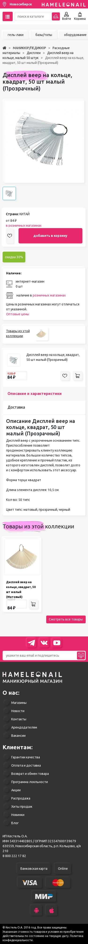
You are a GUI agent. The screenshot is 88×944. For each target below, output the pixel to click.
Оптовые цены (17, 314)
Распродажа (20, 798)
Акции (16, 790)
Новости (17, 711)
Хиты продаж (21, 806)
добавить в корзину (50, 236)
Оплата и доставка (26, 765)
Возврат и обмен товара (30, 774)
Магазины (19, 703)
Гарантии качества (25, 757)
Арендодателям (24, 727)
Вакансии (18, 735)
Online (63, 868)
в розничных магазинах (24, 225)
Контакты (18, 719)
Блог (15, 823)
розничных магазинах (49, 295)
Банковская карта (33, 868)
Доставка (16, 407)
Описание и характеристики (35, 393)
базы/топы (43, 35)
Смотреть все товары (66, 619)
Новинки (17, 815)
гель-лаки (15, 35)
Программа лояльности (29, 782)
